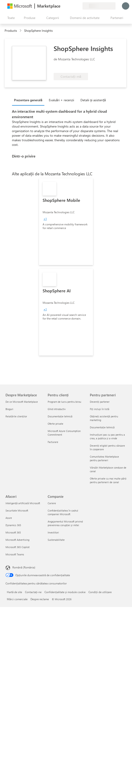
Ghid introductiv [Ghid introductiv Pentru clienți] (57, 409)
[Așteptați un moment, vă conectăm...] (125, 6)
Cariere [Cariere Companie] (52, 503)
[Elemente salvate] (73, 6)
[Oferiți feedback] (62, 6)
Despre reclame (39, 599)
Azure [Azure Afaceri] (9, 518)
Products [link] (11, 30)
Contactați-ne (33, 592)
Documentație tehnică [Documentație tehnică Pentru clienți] (60, 416)
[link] (66, 221)
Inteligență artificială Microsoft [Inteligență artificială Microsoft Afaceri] (23, 503)
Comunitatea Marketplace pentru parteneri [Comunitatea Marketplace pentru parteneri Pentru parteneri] (104, 458)
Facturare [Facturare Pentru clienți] (53, 442)
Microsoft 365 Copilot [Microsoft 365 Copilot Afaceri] (18, 547)
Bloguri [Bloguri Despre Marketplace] (9, 409)
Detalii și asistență (93, 100)
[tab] (29, 100)
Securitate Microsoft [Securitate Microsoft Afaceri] (17, 510)
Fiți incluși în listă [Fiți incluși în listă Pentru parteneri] (99, 409)
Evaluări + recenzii (61, 100)
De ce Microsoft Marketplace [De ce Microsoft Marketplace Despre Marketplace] (22, 401)
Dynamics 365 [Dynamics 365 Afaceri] (13, 525)
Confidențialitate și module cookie (64, 592)
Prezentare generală (28, 100)
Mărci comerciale (17, 599)
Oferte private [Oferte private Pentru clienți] (55, 423)
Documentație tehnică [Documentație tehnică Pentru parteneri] (102, 427)
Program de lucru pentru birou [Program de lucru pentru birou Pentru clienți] (64, 401)
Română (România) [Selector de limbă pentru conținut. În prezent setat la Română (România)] (23, 567)
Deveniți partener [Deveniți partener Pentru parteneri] (100, 401)
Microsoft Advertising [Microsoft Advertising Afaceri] (17, 539)
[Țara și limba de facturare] (99, 6)
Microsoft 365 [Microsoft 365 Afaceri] (13, 532)
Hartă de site (14, 592)
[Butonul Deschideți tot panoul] (10, 18)
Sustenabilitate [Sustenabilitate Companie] (56, 539)
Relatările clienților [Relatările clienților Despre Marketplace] (16, 416)
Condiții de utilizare (100, 592)
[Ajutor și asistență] (68, 6)
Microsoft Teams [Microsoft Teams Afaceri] (15, 554)
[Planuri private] (79, 6)
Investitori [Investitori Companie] (53, 532)
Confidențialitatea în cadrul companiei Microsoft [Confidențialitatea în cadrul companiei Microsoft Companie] (63, 512)
